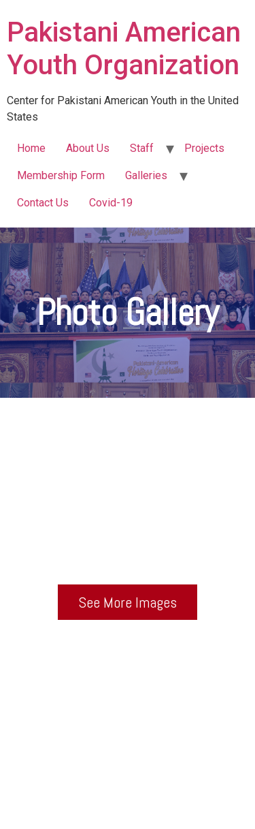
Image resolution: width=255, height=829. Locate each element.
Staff (142, 148)
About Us (87, 148)
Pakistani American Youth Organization (124, 48)
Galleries (146, 175)
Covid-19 (111, 202)
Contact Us (43, 202)
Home (31, 148)
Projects (204, 148)
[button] (127, 602)
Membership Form (61, 175)
